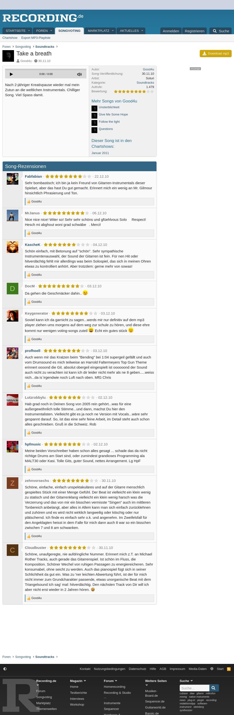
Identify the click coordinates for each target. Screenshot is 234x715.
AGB (163, 669)
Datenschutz (137, 669)
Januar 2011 (100, 153)
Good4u (26, 61)
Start (220, 669)
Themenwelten (46, 709)
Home (74, 686)
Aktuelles (129, 31)
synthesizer (186, 710)
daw (192, 693)
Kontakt (85, 669)
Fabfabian (33, 176)
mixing (183, 696)
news (182, 700)
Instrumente (112, 703)
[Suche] (220, 30)
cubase (184, 693)
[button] (29, 30)
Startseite (16, 31)
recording (211, 700)
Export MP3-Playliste (35, 38)
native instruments (199, 696)
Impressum (177, 669)
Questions (106, 129)
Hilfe (153, 669)
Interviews (77, 699)
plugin (200, 700)
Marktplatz (98, 31)
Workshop (77, 704)
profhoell (32, 351)
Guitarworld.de (155, 707)
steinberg (198, 707)
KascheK (32, 245)
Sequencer (111, 709)
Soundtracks (145, 82)
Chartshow (9, 38)
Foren (42, 31)
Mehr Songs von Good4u (114, 101)
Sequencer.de (154, 701)
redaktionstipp (187, 703)
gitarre (200, 693)
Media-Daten (198, 669)
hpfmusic (33, 444)
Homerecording (114, 686)
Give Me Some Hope (113, 114)
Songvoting (69, 31)
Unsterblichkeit (109, 107)
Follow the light (109, 121)
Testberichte (78, 693)
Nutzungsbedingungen (109, 669)
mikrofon (210, 693)
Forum (40, 691)
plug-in (191, 700)
